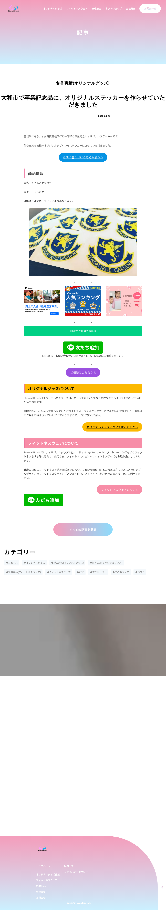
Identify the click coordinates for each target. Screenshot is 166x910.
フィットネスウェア (77, 8)
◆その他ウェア (120, 572)
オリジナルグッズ (52, 8)
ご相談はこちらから (83, 372)
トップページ (43, 866)
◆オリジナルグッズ (34, 562)
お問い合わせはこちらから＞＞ (83, 157)
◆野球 (80, 572)
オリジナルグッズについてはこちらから (112, 427)
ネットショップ (113, 8)
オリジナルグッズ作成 (48, 874)
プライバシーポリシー (76, 871)
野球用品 (96, 8)
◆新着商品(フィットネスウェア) (23, 572)
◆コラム (140, 572)
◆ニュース (12, 562)
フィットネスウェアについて (119, 489)
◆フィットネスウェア (59, 572)
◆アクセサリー (98, 572)
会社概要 (130, 8)
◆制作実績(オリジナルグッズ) (106, 562)
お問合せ (41, 897)
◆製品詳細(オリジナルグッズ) (67, 562)
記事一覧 (69, 866)
